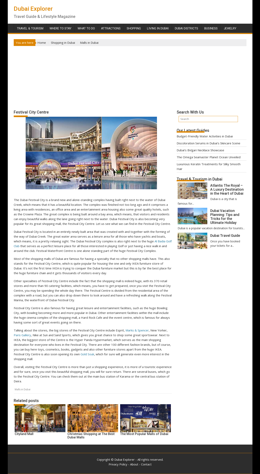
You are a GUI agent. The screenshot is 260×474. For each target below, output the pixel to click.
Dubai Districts (186, 28)
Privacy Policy (118, 464)
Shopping (134, 28)
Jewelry (230, 28)
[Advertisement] (130, 76)
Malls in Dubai (22, 389)
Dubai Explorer (33, 8)
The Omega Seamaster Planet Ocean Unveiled (209, 157)
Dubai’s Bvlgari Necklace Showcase (200, 150)
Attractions (111, 28)
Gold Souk (87, 354)
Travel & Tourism (30, 28)
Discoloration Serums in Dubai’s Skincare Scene (208, 143)
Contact (146, 464)
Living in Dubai (158, 28)
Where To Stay (60, 28)
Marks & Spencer (137, 330)
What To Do (86, 28)
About (134, 464)
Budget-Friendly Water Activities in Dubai (205, 136)
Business (211, 28)
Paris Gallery (22, 335)
